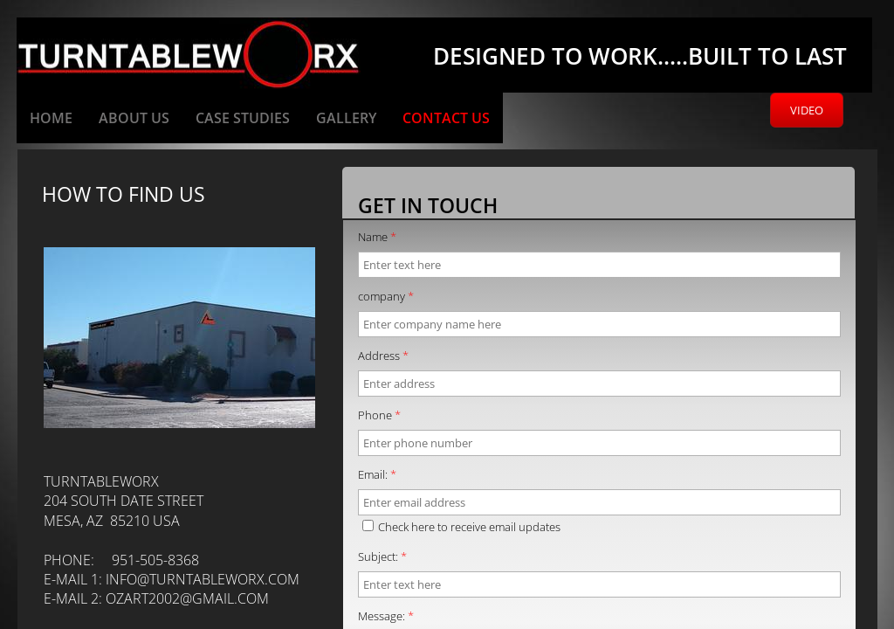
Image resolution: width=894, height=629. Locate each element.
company (386, 296)
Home (51, 118)
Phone (379, 415)
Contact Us (446, 118)
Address (383, 355)
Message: (386, 616)
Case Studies (243, 118)
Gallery (346, 118)
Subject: (382, 556)
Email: (377, 474)
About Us (134, 118)
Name (377, 237)
